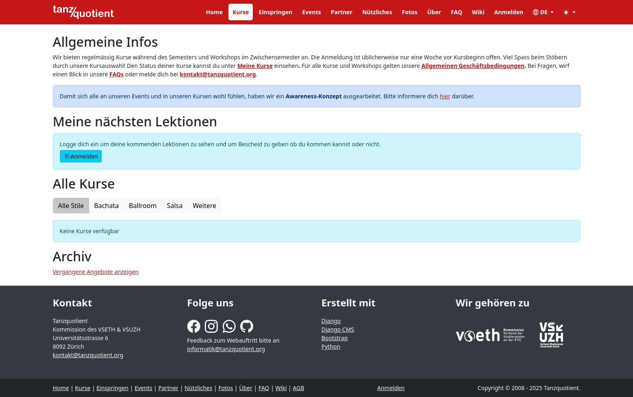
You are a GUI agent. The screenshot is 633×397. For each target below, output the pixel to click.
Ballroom (143, 205)
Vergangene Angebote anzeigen (96, 272)
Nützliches (377, 12)
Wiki (478, 12)
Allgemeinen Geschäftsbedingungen (472, 65)
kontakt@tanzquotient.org (218, 74)
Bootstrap (335, 338)
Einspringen (275, 12)
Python (331, 346)
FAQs (117, 74)
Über (434, 12)
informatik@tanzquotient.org (226, 349)
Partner (342, 12)
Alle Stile (71, 205)
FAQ (456, 12)
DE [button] (541, 12)
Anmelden (508, 12)
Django (331, 321)
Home (214, 12)
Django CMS (338, 329)
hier (445, 96)
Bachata (106, 205)
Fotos (409, 12)
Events (311, 12)
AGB (298, 388)
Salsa (175, 205)
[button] (569, 12)
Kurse (240, 12)
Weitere (204, 205)
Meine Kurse (255, 65)
